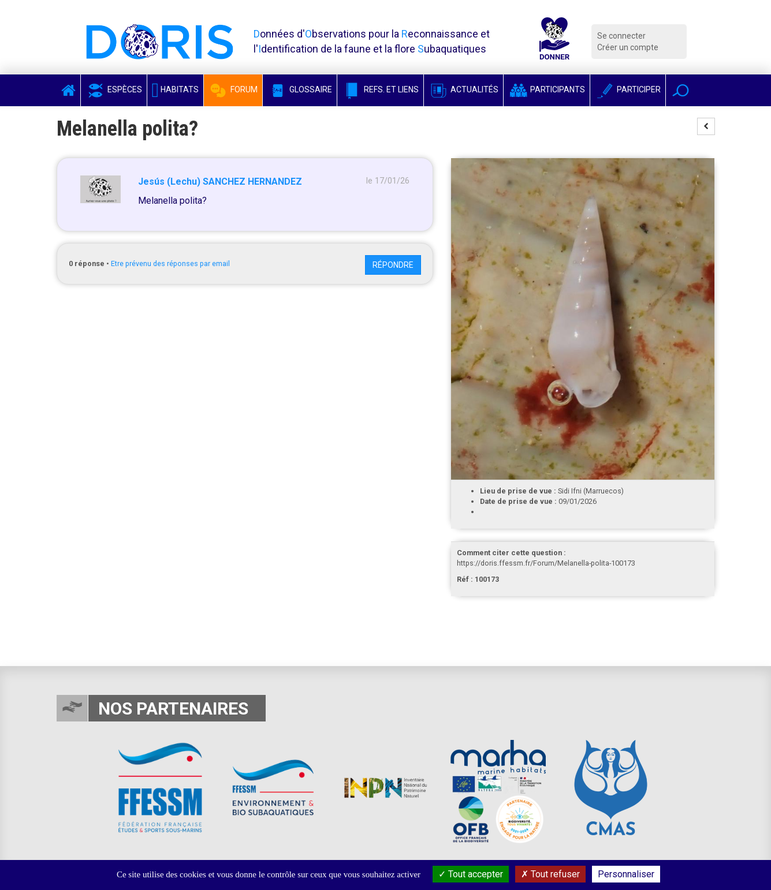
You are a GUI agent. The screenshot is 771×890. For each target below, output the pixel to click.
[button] (680, 90)
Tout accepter (470, 874)
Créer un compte (627, 47)
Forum (233, 89)
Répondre (393, 265)
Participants (546, 89)
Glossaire (299, 89)
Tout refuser (550, 874)
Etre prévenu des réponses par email (170, 263)
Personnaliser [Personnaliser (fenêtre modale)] (626, 874)
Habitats (175, 89)
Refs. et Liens (380, 89)
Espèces (113, 89)
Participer (628, 89)
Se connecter (621, 35)
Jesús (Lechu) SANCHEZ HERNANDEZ (220, 181)
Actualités (463, 89)
